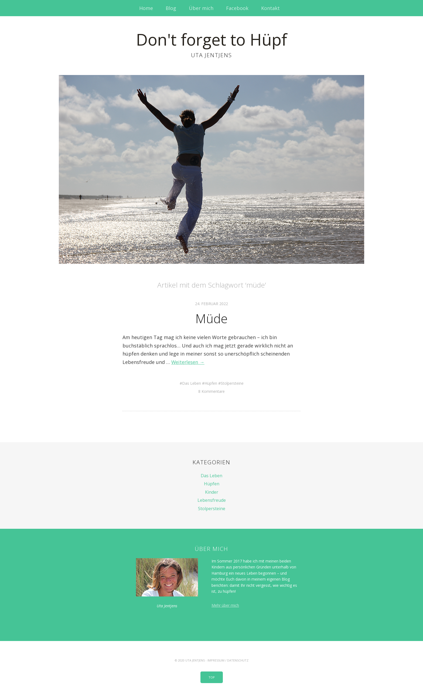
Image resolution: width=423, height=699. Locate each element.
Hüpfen (210, 382)
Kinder (211, 492)
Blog (171, 8)
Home (146, 8)
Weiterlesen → (188, 362)
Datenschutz (237, 660)
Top (212, 677)
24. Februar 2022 (211, 303)
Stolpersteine (232, 382)
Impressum (215, 660)
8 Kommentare (211, 391)
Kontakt (270, 8)
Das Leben (191, 382)
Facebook (237, 8)
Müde (211, 318)
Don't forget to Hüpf (211, 39)
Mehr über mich (225, 605)
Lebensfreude (211, 500)
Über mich (201, 8)
